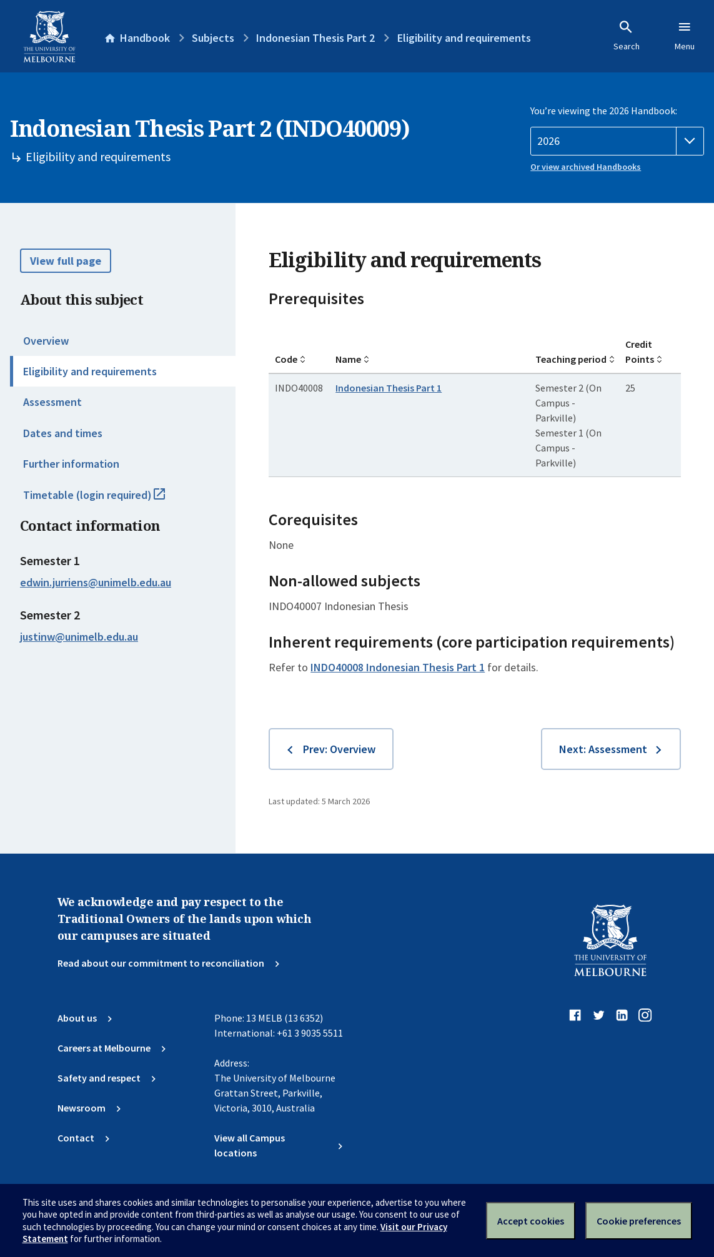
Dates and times (62, 433)
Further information (71, 463)
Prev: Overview (339, 749)
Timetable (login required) (107, 500)
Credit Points (639, 351)
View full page (65, 261)
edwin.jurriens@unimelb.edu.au (95, 582)
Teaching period (571, 359)
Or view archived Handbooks (585, 166)
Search (626, 35)
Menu (685, 35)
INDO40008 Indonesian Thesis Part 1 (397, 667)
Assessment (52, 402)
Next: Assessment (603, 749)
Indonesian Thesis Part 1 (388, 388)
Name (348, 359)
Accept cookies (530, 1221)
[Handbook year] (617, 141)
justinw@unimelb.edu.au (79, 637)
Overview (46, 340)
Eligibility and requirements (90, 371)
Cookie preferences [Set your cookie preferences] (639, 1221)
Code (286, 359)
